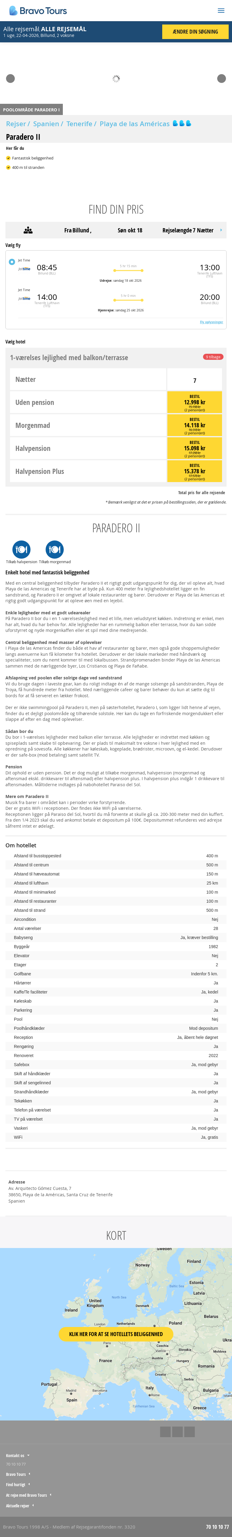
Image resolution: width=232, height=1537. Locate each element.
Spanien (46, 123)
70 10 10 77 (16, 1464)
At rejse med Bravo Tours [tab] (26, 1495)
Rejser (16, 123)
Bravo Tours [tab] (16, 1474)
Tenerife (79, 123)
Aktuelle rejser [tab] (17, 1506)
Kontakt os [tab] (15, 1455)
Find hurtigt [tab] (15, 1484)
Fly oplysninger (211, 322)
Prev (10, 76)
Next (221, 76)
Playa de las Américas (135, 123)
